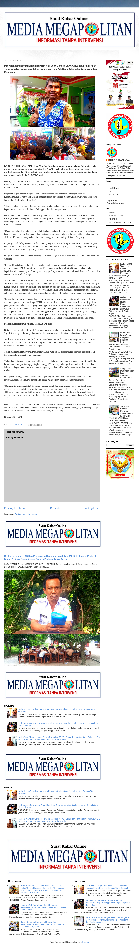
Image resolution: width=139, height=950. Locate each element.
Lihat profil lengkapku (115, 176)
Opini (111, 191)
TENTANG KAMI (116, 216)
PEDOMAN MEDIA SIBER (120, 222)
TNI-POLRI (113, 195)
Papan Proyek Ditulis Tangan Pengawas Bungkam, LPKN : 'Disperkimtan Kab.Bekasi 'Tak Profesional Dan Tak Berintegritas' (121, 341)
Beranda (55, 508)
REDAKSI (113, 219)
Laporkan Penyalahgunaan (115, 201)
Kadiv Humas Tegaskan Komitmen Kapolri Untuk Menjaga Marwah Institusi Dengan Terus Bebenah (120, 271)
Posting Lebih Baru (15, 508)
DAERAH (113, 185)
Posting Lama (92, 508)
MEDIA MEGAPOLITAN (119, 160)
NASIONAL (114, 188)
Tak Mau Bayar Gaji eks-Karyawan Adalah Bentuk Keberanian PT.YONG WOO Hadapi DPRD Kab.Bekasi (121, 413)
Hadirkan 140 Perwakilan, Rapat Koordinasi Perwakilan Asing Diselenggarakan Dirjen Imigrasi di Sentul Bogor (120, 305)
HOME (112, 212)
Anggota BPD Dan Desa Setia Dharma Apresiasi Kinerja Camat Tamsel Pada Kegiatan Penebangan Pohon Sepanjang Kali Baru (121, 376)
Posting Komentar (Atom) (26, 514)
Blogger (85, 942)
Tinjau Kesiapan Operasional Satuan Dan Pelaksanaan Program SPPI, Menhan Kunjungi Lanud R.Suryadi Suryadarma (44, 924)
